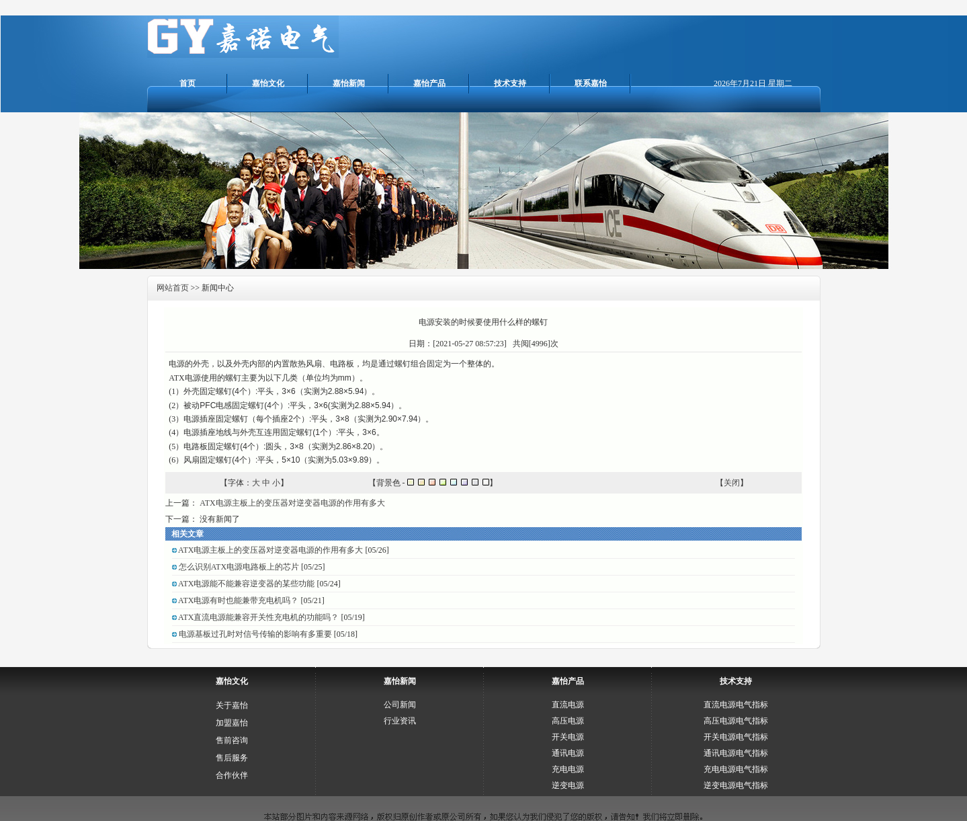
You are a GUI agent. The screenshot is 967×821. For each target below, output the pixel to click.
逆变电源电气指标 (736, 785)
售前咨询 (232, 740)
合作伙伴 (232, 775)
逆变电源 (568, 785)
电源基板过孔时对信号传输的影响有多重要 (255, 634)
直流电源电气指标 (736, 704)
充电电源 (568, 769)
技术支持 (510, 83)
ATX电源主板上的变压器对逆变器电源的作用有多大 (292, 503)
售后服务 (232, 758)
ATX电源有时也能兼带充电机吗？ (238, 600)
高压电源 (568, 721)
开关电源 (568, 737)
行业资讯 (400, 721)
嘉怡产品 (429, 83)
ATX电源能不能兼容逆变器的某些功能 (246, 583)
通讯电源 (568, 753)
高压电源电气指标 (736, 721)
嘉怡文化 (268, 83)
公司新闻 (400, 704)
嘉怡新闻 (349, 83)
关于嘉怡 (232, 705)
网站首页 (174, 287)
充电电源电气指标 (736, 769)
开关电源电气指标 (736, 737)
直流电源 (568, 704)
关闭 (732, 482)
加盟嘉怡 (232, 723)
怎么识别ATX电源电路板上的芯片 (239, 567)
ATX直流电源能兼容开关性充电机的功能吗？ (258, 617)
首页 (187, 83)
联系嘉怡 (591, 83)
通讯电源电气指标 (736, 753)
